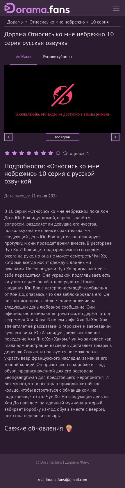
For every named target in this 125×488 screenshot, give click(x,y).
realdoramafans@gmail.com (62, 479)
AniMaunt (23, 60)
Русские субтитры (57, 57)
